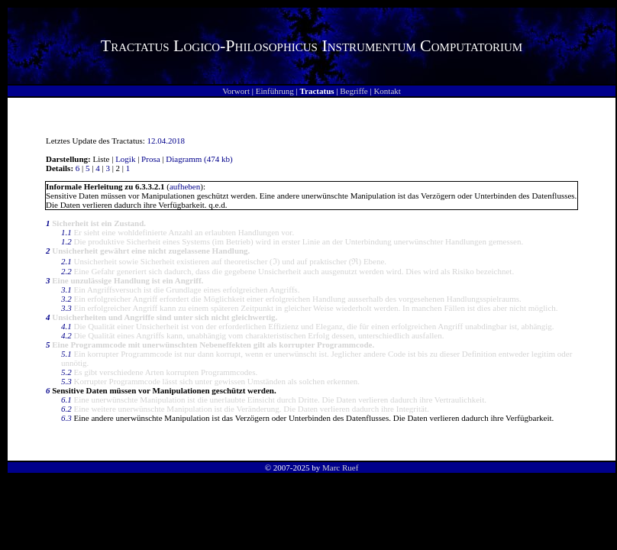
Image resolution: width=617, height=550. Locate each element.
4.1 (66, 326)
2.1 (66, 261)
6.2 (66, 408)
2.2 (66, 271)
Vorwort (236, 90)
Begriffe (353, 90)
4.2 (66, 335)
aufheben (185, 186)
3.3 (66, 307)
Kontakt (386, 90)
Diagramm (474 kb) (199, 158)
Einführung (275, 90)
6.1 (66, 399)
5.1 (66, 353)
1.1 (66, 232)
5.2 (66, 372)
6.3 (66, 417)
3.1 (66, 289)
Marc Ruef (340, 467)
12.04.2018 (166, 140)
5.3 (66, 381)
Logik (125, 158)
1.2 (66, 241)
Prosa (150, 158)
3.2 (66, 298)
